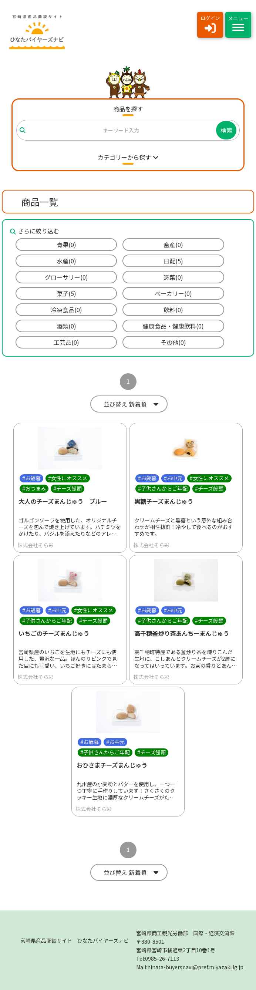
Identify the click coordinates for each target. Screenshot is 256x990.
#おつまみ (34, 488)
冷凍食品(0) (66, 309)
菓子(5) (66, 293)
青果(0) (66, 244)
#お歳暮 (31, 478)
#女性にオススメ (67, 478)
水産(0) (66, 260)
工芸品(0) (66, 342)
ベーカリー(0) (173, 293)
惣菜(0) (173, 277)
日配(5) (173, 260)
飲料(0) (173, 309)
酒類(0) (66, 325)
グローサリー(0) (66, 277)
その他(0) (173, 342)
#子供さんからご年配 (163, 488)
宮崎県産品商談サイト (74, 940)
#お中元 (173, 478)
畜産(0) (173, 244)
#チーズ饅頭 (67, 488)
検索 (226, 130)
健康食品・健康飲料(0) (173, 325)
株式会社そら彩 (35, 545)
